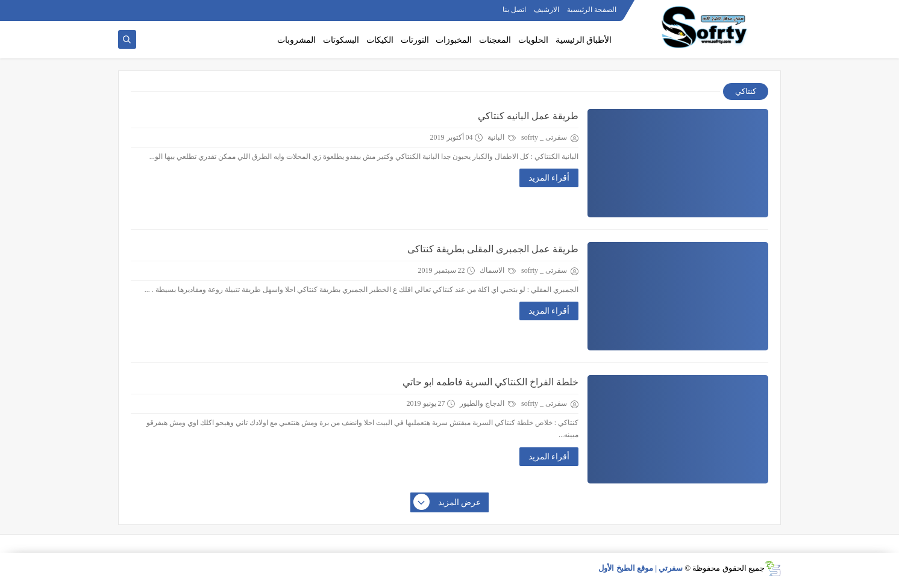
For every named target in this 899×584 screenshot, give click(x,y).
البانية (501, 137)
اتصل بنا (514, 9)
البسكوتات (341, 40)
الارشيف (546, 9)
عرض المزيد (448, 502)
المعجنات (495, 40)
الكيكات (379, 40)
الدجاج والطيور (488, 403)
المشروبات (296, 40)
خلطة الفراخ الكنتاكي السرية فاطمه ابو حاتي (490, 382)
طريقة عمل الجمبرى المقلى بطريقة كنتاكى (492, 249)
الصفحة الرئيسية (591, 9)
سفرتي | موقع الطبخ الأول (640, 568)
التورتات (415, 40)
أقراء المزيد (549, 177)
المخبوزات (454, 40)
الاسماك (498, 270)
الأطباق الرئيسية (584, 40)
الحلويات (533, 40)
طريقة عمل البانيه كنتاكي (528, 116)
